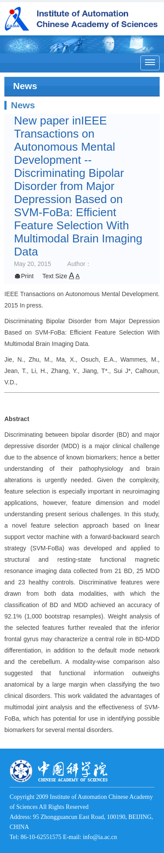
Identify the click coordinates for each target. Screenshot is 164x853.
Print (24, 276)
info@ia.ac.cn (100, 837)
